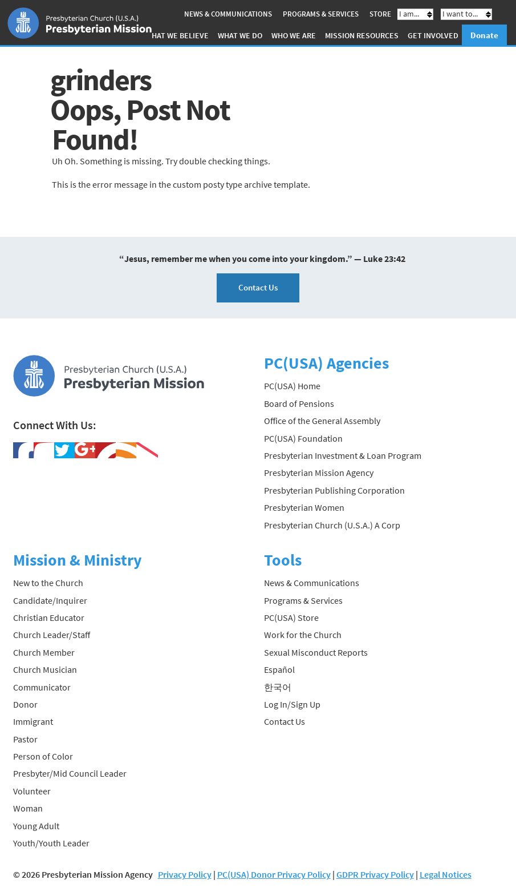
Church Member (44, 652)
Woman (28, 808)
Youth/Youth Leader (51, 843)
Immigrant (33, 721)
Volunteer (32, 791)
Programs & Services (321, 14)
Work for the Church (303, 634)
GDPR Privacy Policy (375, 874)
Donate (484, 35)
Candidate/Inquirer (50, 600)
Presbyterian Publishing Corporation (334, 490)
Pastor (25, 739)
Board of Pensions (299, 403)
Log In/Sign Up (292, 704)
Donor (25, 704)
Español (279, 669)
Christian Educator (48, 617)
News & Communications (228, 14)
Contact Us (258, 287)
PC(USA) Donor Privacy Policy (274, 874)
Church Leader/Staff (51, 634)
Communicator (42, 687)
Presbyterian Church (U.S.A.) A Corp (332, 525)
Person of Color (43, 756)
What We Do (240, 35)
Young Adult (36, 826)
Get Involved (433, 35)
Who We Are (293, 35)
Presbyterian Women (304, 507)
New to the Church (48, 582)
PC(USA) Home (292, 385)
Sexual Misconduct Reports (316, 652)
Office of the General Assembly (322, 420)
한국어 (277, 687)
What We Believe (177, 35)
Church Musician (45, 669)
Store (380, 14)
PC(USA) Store (291, 617)
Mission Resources (362, 35)
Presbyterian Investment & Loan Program (342, 455)
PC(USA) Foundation (303, 438)
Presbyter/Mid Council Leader (70, 773)
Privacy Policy (185, 874)
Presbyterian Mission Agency (318, 472)
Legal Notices (446, 874)
